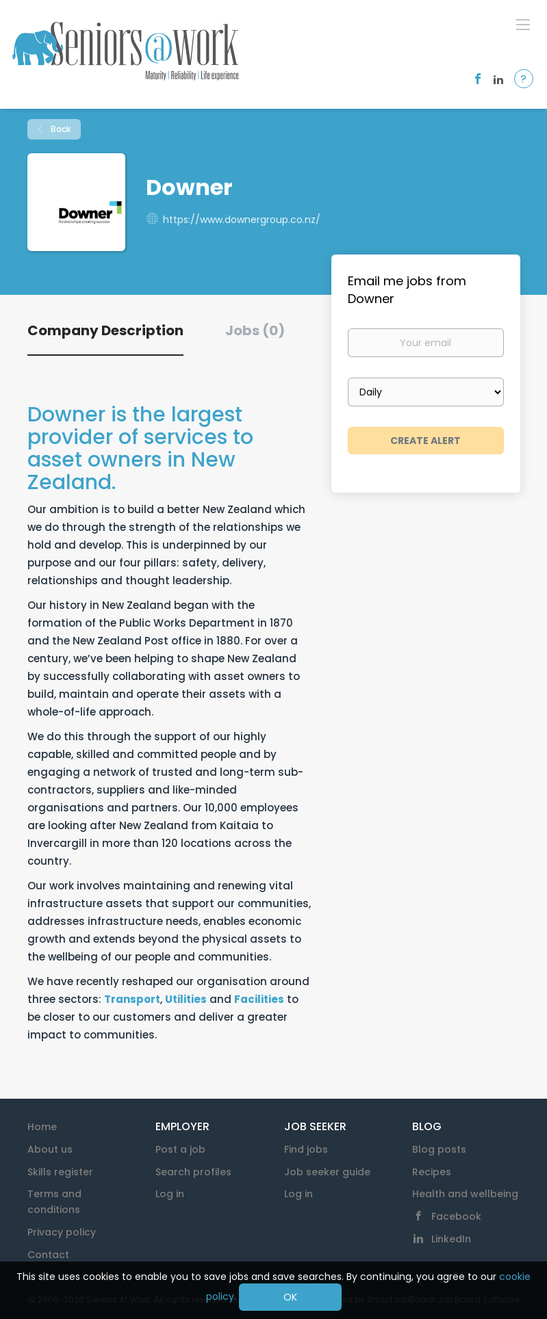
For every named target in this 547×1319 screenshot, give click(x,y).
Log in (169, 1194)
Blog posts (439, 1149)
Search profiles (193, 1172)
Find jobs (306, 1149)
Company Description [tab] (105, 330)
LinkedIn (451, 1239)
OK (290, 1297)
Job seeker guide (327, 1172)
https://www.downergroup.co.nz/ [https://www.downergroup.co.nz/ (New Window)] (241, 219)
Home (42, 1127)
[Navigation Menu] (523, 24)
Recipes (431, 1172)
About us (50, 1149)
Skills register (60, 1172)
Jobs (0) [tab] (255, 330)
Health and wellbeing (465, 1194)
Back (60, 129)
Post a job (180, 1149)
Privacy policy (61, 1232)
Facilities (259, 999)
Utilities (186, 999)
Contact (48, 1255)
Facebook (456, 1216)
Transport (132, 999)
